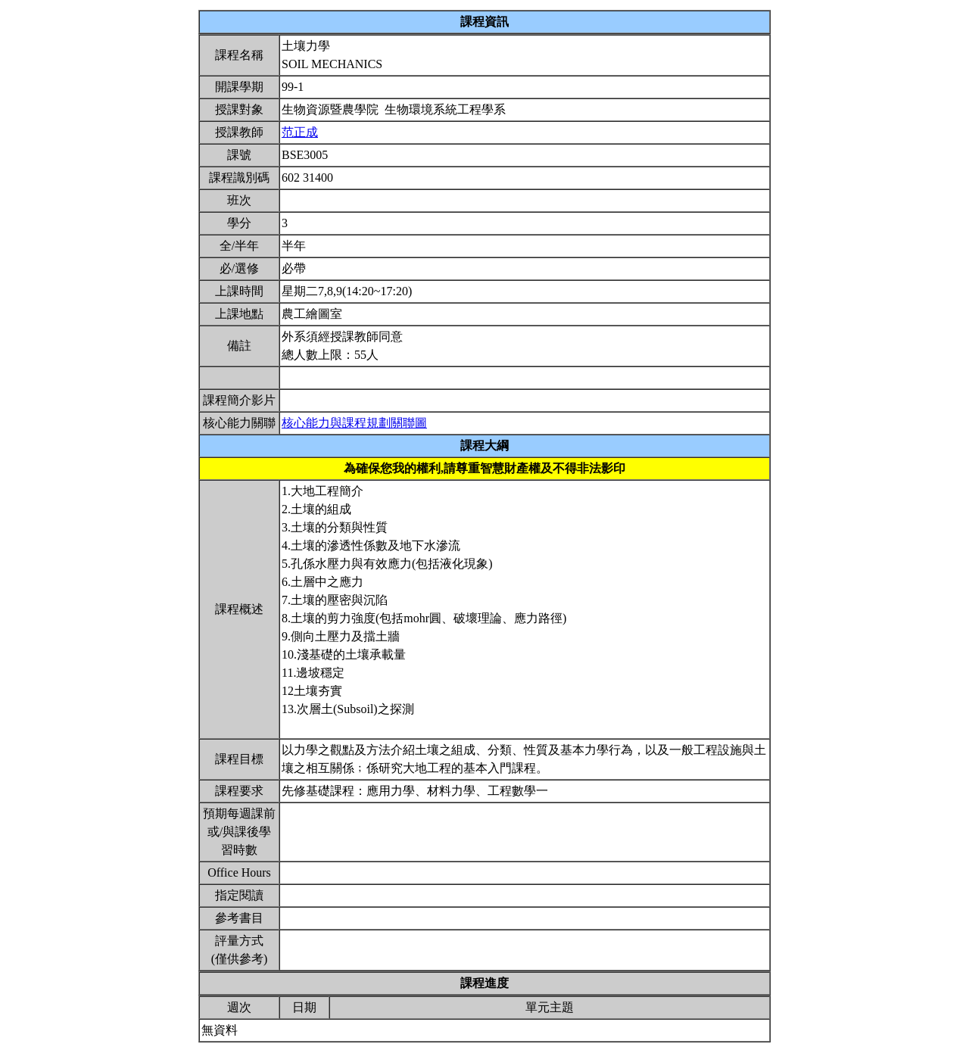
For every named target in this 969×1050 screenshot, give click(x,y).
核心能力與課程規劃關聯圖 (354, 422)
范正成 (300, 132)
